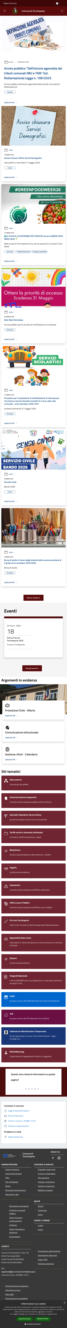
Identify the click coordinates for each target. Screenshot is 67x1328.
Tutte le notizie (33, 597)
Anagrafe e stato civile (46, 1169)
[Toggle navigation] (4, 10)
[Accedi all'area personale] (57, 3)
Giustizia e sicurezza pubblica (17, 1212)
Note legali (9, 1294)
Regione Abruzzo (10, 3)
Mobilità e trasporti (45, 1190)
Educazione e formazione (19, 1206)
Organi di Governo (12, 1169)
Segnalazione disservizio (47, 1255)
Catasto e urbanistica (46, 1186)
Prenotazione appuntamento (49, 1251)
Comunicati (42, 1210)
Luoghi (40, 1225)
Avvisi (10, 62)
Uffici (7, 1177)
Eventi (40, 1229)
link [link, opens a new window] (55, 1314)
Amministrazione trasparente (16, 1286)
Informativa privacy (12, 1290)
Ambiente (13, 1225)
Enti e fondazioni (11, 1182)
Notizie (40, 1206)
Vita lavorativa (43, 1177)
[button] (33, 1324)
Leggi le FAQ (43, 1259)
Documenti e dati (12, 1194)
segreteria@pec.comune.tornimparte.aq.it (18, 1271)
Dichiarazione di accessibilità (16, 1298)
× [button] (64, 1303)
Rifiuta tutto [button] (42, 1319)
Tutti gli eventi (32, 668)
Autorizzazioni (14, 1236)
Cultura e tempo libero (46, 1173)
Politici (8, 1186)
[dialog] (33, 1314)
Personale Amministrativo (15, 1190)
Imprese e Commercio (46, 1182)
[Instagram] (59, 1158)
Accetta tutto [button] (24, 1319)
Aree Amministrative (13, 1173)
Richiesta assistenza (46, 1263)
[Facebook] (53, 1158)
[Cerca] (62, 11)
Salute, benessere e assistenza (17, 1231)
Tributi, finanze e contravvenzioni (15, 1219)
